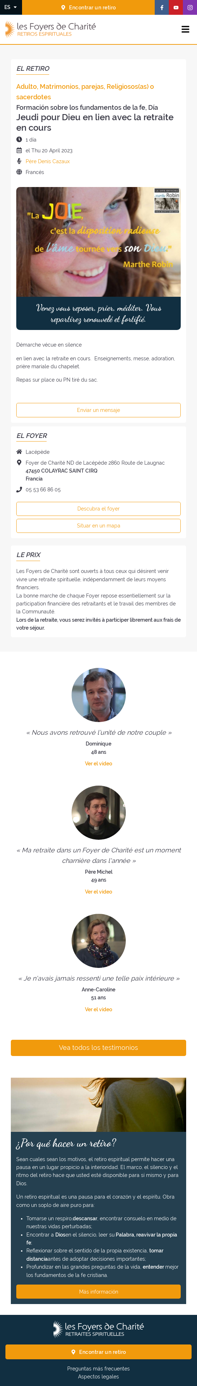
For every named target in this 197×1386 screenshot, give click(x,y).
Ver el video (98, 763)
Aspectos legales (98, 1377)
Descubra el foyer (98, 509)
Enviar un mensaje (98, 410)
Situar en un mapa (98, 526)
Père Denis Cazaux (48, 161)
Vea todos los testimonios (98, 1047)
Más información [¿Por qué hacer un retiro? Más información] (98, 1292)
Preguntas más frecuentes (98, 1369)
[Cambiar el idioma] (11, 7)
